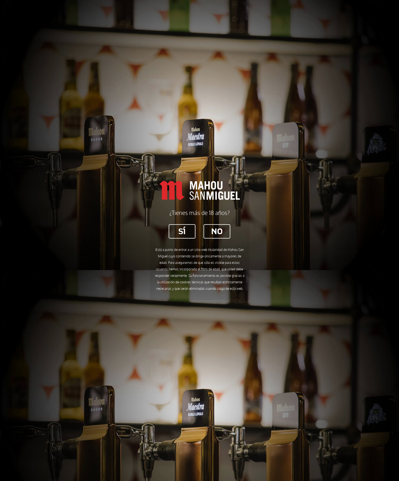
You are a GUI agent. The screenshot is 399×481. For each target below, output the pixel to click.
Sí (182, 231)
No (217, 231)
